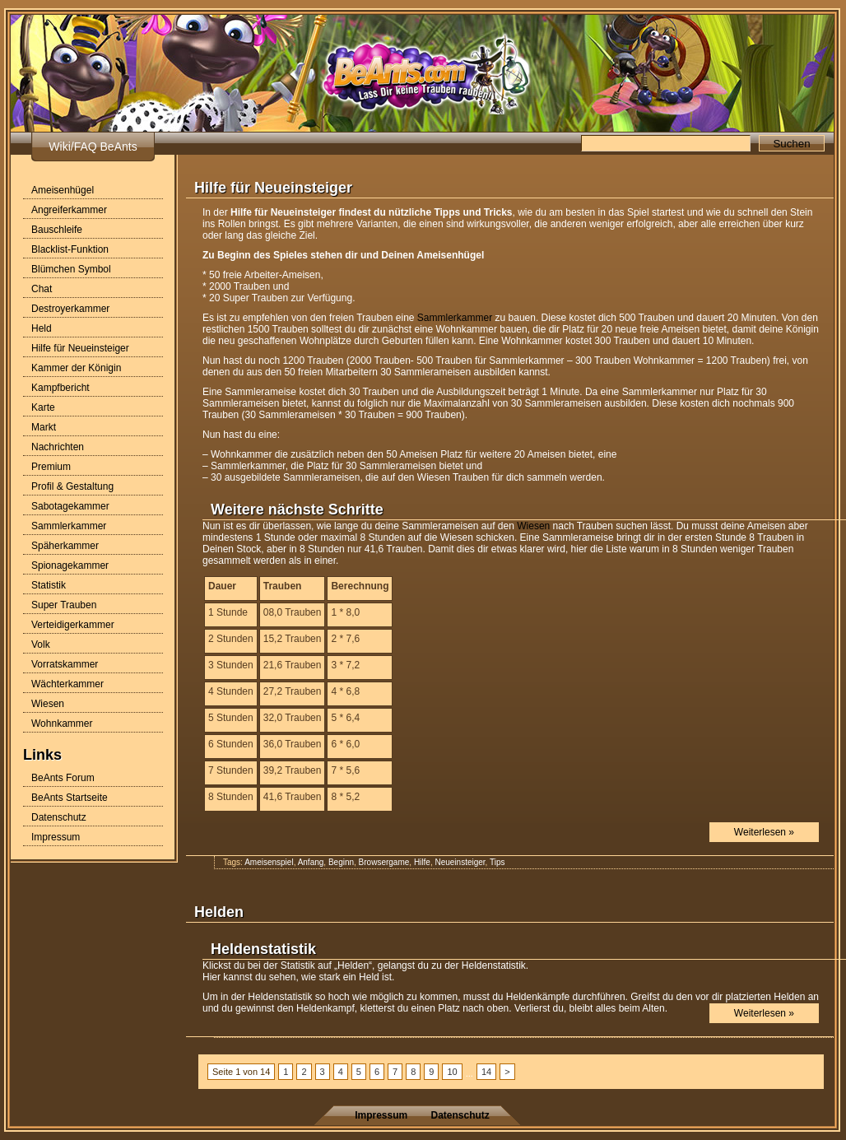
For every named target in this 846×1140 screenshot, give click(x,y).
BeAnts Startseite (69, 797)
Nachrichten (57, 447)
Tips (497, 862)
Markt (43, 427)
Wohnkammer (61, 723)
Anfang (311, 862)
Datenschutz (58, 817)
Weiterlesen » (764, 832)
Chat (41, 289)
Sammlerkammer (68, 526)
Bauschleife (56, 229)
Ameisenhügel (62, 190)
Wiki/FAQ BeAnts (93, 146)
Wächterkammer (67, 684)
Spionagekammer (70, 565)
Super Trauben (63, 605)
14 (486, 1072)
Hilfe (422, 862)
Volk (40, 644)
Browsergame (384, 862)
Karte (43, 407)
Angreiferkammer (69, 210)
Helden (219, 912)
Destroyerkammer (70, 308)
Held (41, 328)
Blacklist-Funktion (70, 249)
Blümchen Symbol (71, 269)
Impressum (55, 837)
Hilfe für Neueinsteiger (80, 348)
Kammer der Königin (76, 368)
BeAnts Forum (63, 778)
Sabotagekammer (70, 506)
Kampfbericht (60, 387)
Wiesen (47, 704)
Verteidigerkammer (72, 624)
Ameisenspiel (268, 862)
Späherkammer (65, 545)
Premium (51, 466)
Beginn (341, 862)
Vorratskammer (64, 664)
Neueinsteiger (460, 862)
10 (452, 1072)
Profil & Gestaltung (72, 486)
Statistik (48, 585)
